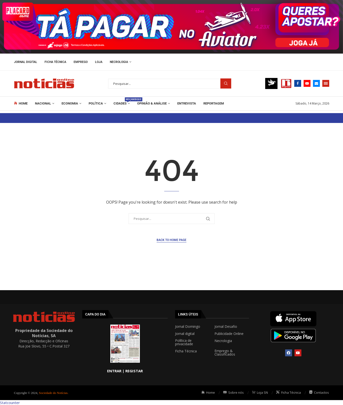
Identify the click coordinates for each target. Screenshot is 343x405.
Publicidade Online (229, 333)
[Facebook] (297, 83)
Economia (70, 103)
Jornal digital (185, 333)
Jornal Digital (25, 62)
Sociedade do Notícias (53, 393)
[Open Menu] (325, 83)
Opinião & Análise (152, 103)
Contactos (319, 392)
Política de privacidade (184, 342)
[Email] (316, 83)
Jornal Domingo (187, 326)
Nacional (43, 103)
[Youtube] (307, 83)
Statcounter (10, 402)
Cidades (122, 101)
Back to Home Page (171, 240)
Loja (98, 62)
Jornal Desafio (225, 326)
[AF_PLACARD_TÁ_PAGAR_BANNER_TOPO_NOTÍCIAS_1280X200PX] (171, 2)
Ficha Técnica (55, 62)
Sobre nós (233, 392)
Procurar (225, 83)
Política (96, 103)
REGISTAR (134, 370)
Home (21, 103)
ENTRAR (114, 370)
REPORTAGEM (213, 103)
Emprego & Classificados (224, 352)
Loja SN (260, 392)
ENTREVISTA (186, 103)
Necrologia (119, 62)
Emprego (81, 62)
